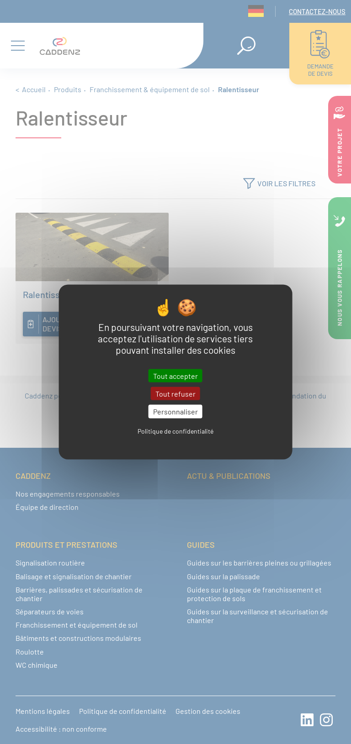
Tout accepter (175, 376)
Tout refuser (175, 393)
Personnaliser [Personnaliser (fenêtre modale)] (175, 411)
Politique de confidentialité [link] (175, 431)
